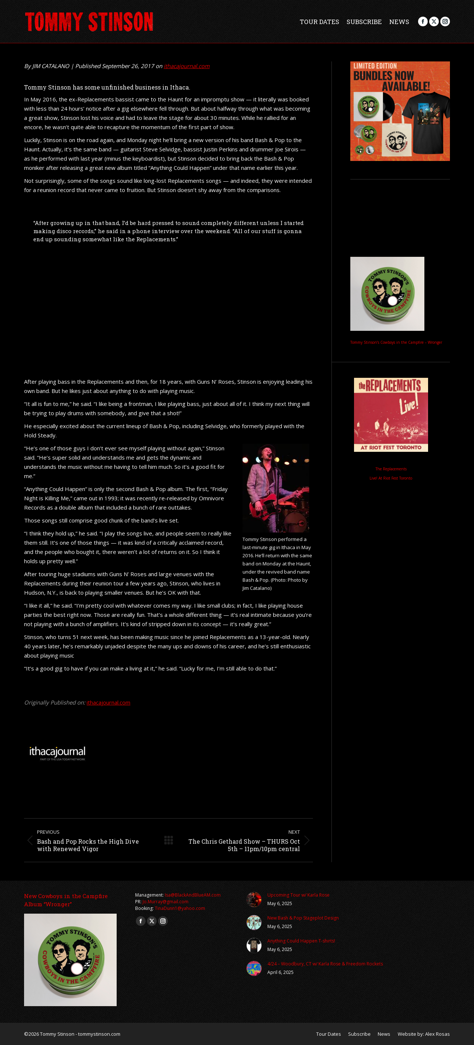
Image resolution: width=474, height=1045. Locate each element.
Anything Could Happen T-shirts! (301, 941)
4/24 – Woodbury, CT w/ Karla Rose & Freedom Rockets (325, 964)
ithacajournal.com (187, 66)
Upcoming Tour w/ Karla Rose (298, 895)
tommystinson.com (99, 1034)
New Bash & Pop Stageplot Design (303, 918)
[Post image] (254, 899)
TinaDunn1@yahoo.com (180, 908)
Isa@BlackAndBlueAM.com (193, 895)
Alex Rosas (437, 1034)
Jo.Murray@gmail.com (165, 901)
